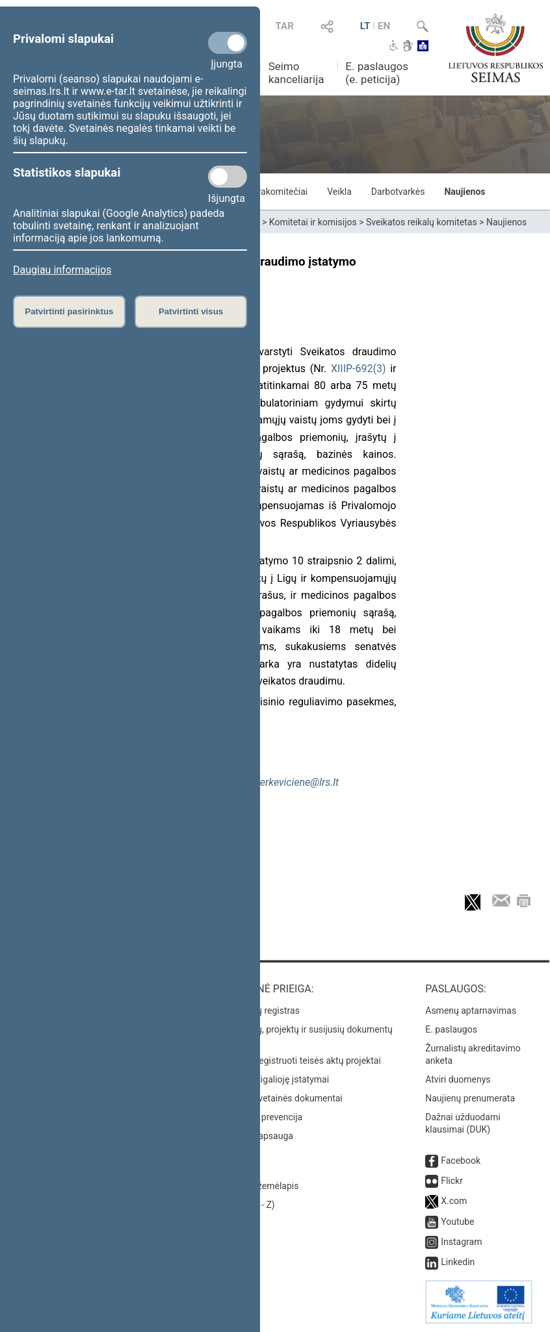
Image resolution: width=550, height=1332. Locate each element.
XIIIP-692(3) (358, 368)
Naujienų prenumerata (470, 1098)
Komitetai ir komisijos (313, 222)
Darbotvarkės (398, 191)
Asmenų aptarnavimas (470, 1010)
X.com (454, 1201)
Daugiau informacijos (62, 270)
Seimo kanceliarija (296, 73)
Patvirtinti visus (191, 311)
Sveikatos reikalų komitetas (421, 222)
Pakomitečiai (281, 191)
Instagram (461, 1242)
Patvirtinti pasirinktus (69, 311)
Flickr (452, 1180)
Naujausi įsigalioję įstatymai (272, 1079)
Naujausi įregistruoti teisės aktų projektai (298, 1060)
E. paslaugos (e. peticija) (376, 73)
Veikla (339, 191)
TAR (285, 26)
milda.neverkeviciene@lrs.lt (277, 782)
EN (384, 26)
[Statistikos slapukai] (227, 177)
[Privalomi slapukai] (227, 43)
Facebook (460, 1160)
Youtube (457, 1221)
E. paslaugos (451, 1029)
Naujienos (464, 191)
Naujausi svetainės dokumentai (279, 1098)
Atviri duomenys (457, 1079)
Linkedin (458, 1262)
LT (365, 26)
